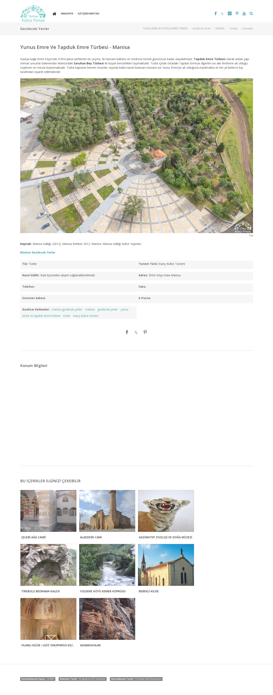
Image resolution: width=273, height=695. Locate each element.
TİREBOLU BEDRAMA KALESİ (40, 591)
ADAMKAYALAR (90, 645)
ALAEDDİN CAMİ (91, 537)
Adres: (143, 275)
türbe (66, 316)
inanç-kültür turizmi (85, 316)
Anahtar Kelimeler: (36, 309)
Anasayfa (247, 28)
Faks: (142, 287)
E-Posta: (145, 298)
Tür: (25, 264)
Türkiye (233, 28)
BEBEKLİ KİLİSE (149, 591)
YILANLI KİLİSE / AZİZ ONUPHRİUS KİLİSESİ (49, 645)
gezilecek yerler (108, 309)
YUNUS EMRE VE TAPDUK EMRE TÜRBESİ (165, 28)
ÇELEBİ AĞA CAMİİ (33, 537)
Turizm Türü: (148, 264)
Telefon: (28, 287)
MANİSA (220, 28)
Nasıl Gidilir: (31, 275)
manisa (90, 309)
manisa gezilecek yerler (67, 309)
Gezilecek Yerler (201, 28)
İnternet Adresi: (34, 298)
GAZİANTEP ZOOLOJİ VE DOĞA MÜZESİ (165, 537)
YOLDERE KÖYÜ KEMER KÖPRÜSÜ (103, 591)
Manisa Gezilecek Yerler (37, 252)
